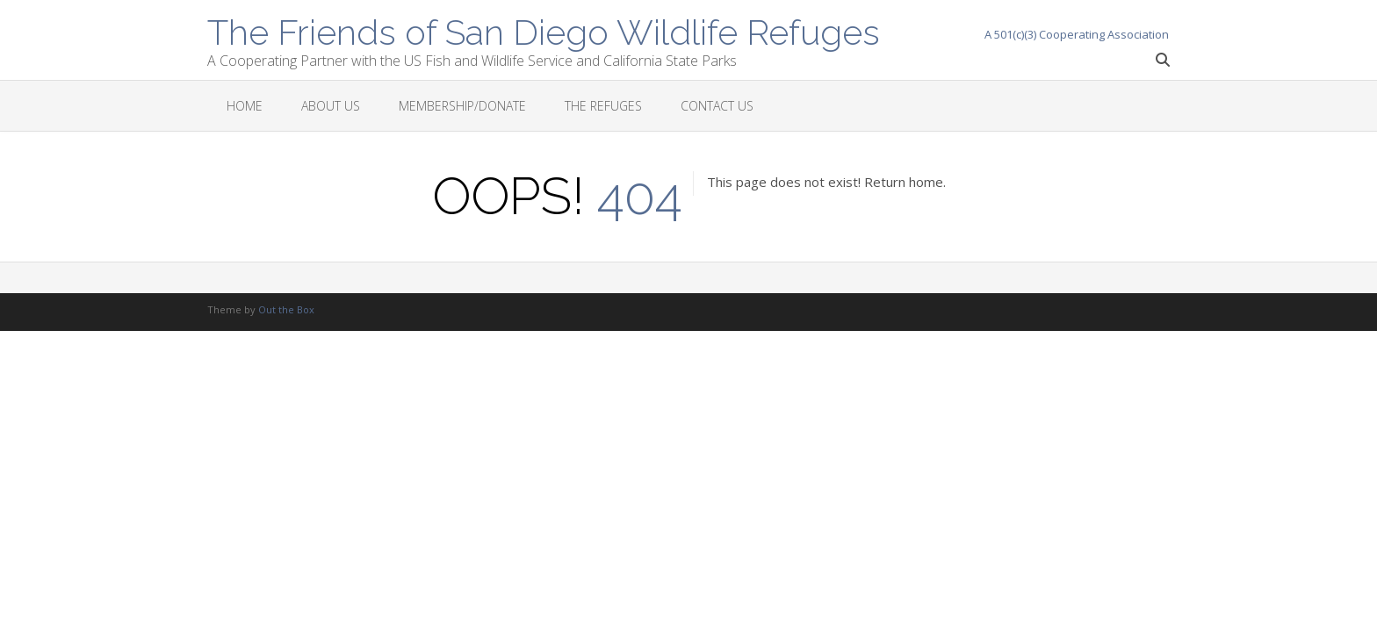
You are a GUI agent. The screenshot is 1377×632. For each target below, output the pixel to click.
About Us (330, 105)
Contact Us (717, 105)
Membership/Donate (462, 105)
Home (245, 105)
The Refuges (603, 105)
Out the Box (286, 309)
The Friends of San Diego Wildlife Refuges (543, 30)
